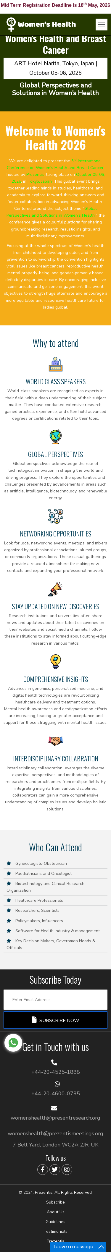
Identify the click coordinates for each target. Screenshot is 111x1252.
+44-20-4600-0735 (55, 1093)
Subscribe (55, 1202)
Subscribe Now (55, 1020)
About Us (56, 1212)
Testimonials (55, 1231)
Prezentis (55, 1241)
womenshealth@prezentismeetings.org (55, 1133)
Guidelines (55, 1222)
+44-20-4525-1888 (55, 1072)
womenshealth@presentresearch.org (55, 1117)
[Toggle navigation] (101, 24)
